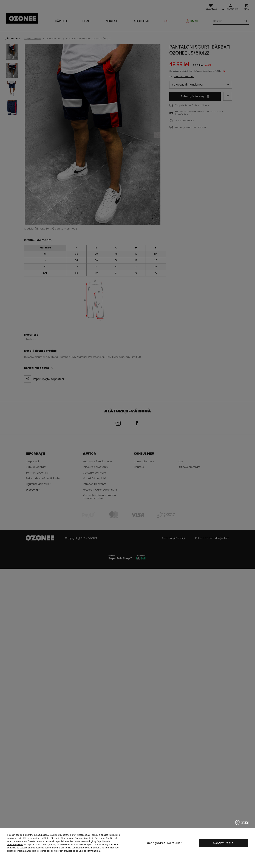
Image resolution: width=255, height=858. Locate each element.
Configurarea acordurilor (164, 843)
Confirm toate (223, 843)
